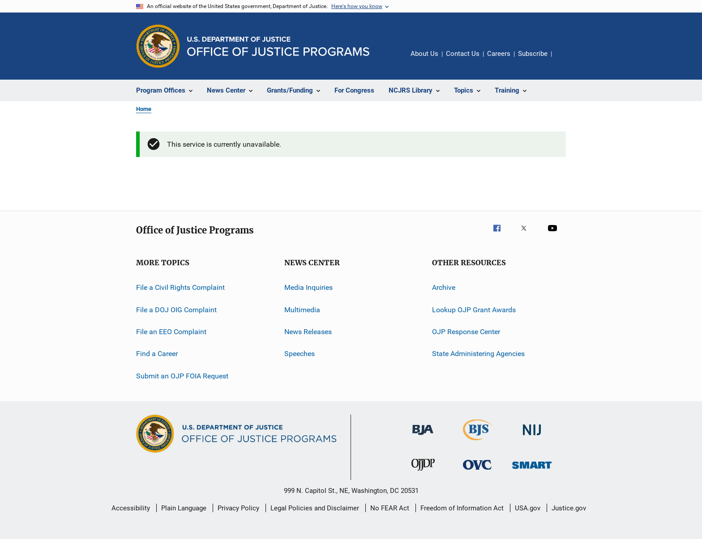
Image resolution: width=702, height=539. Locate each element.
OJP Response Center (466, 331)
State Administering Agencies (478, 353)
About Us (424, 54)
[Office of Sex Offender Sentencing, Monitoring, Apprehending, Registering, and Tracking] (532, 470)
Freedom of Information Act (462, 508)
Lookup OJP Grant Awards (474, 310)
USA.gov (527, 508)
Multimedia (302, 310)
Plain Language (183, 508)
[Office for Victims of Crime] (477, 471)
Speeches (299, 353)
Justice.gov (569, 508)
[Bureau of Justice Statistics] (477, 442)
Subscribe (533, 54)
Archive (443, 287)
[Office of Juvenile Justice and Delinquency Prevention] (423, 472)
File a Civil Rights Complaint (180, 287)
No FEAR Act (389, 508)
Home (143, 109)
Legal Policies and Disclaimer (314, 508)
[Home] (278, 46)
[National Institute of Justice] (532, 437)
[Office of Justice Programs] (158, 46)
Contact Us (462, 54)
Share (566, 60)
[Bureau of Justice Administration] (422, 436)
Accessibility (130, 508)
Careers (498, 54)
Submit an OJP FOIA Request (182, 376)
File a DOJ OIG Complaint (176, 310)
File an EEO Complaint (171, 331)
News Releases (308, 331)
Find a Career (157, 353)
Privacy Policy (238, 508)
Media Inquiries (308, 287)
